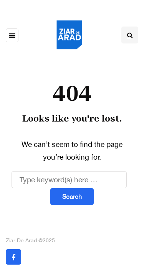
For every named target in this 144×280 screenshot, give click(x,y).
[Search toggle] (129, 35)
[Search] (69, 179)
